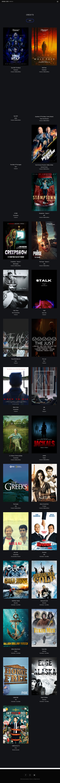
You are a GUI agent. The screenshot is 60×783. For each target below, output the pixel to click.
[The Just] (44, 338)
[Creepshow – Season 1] (15, 240)
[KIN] (44, 386)
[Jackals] (44, 434)
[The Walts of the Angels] (15, 143)
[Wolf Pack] (44, 46)
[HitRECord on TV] (15, 726)
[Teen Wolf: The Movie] (15, 46)
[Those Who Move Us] (15, 338)
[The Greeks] (15, 483)
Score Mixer (47, 556)
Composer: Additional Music (16, 71)
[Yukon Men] (44, 628)
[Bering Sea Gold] (44, 580)
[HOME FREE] (15, 676)
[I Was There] (15, 289)
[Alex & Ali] (15, 531)
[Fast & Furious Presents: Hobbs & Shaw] (44, 144)
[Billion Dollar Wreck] (15, 628)
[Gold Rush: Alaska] (15, 580)
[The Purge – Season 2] (44, 240)
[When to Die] (15, 386)
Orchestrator (42, 556)
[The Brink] (44, 531)
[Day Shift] (15, 95)
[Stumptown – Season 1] (44, 192)
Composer (16, 168)
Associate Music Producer (15, 556)
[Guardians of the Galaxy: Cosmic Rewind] (44, 95)
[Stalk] (44, 289)
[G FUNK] (15, 192)
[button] (57, 1)
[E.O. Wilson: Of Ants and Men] (15, 434)
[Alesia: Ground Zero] (44, 483)
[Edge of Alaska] (44, 676)
